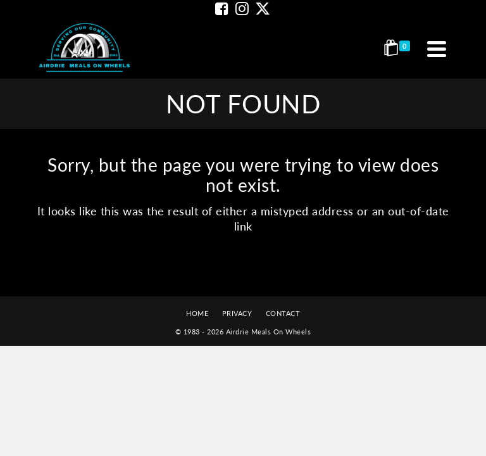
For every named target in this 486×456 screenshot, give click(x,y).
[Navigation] (436, 49)
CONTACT (283, 313)
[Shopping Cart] (399, 49)
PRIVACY (237, 313)
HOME (197, 313)
